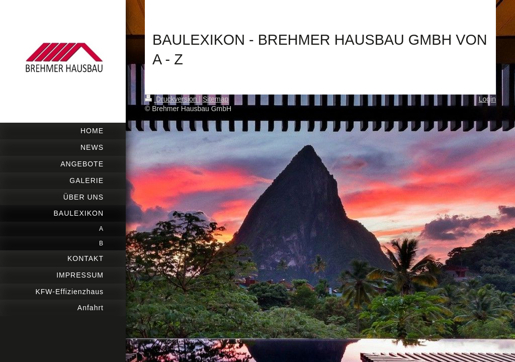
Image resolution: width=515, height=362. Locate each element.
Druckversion (172, 99)
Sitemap (215, 99)
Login (487, 99)
